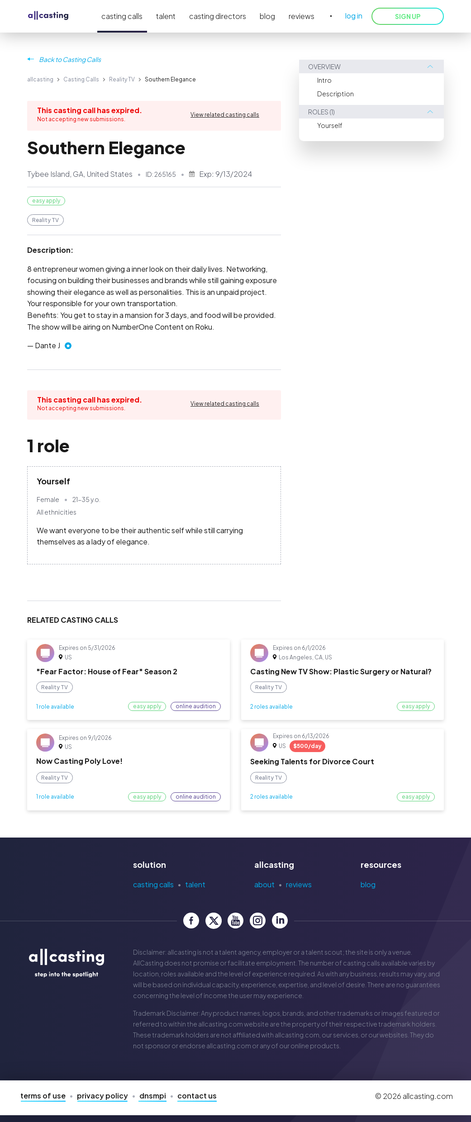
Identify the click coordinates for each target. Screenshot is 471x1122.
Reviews (299, 884)
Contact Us (197, 1095)
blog (267, 16)
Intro (324, 80)
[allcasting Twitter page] (213, 920)
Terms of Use (43, 1095)
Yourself (330, 125)
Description (335, 94)
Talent (195, 884)
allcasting (40, 79)
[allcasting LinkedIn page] (280, 920)
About (264, 884)
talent (166, 16)
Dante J (47, 345)
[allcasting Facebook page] (191, 920)
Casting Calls (81, 79)
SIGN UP (407, 16)
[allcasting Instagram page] (258, 920)
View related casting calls (224, 114)
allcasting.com (220, 1024)
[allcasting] (48, 16)
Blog (368, 884)
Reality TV (122, 79)
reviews (301, 16)
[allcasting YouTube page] (235, 920)
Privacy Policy (102, 1095)
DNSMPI (152, 1095)
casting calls (122, 16)
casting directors (217, 16)
